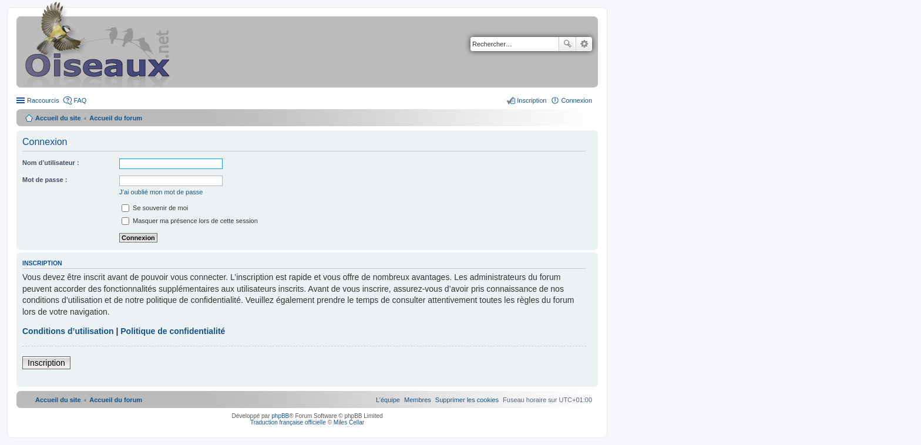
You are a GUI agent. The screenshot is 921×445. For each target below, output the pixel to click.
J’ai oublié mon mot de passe (161, 191)
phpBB (280, 416)
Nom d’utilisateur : (50, 162)
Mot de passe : (44, 179)
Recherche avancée (584, 44)
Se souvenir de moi (155, 207)
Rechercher (567, 44)
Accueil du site (58, 118)
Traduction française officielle (288, 422)
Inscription (46, 363)
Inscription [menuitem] (531, 100)
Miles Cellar (349, 422)
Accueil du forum (115, 118)
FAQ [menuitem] (79, 100)
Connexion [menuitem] (576, 100)
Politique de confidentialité (172, 331)
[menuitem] (467, 399)
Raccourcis (43, 100)
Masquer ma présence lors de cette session (190, 220)
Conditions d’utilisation (68, 331)
